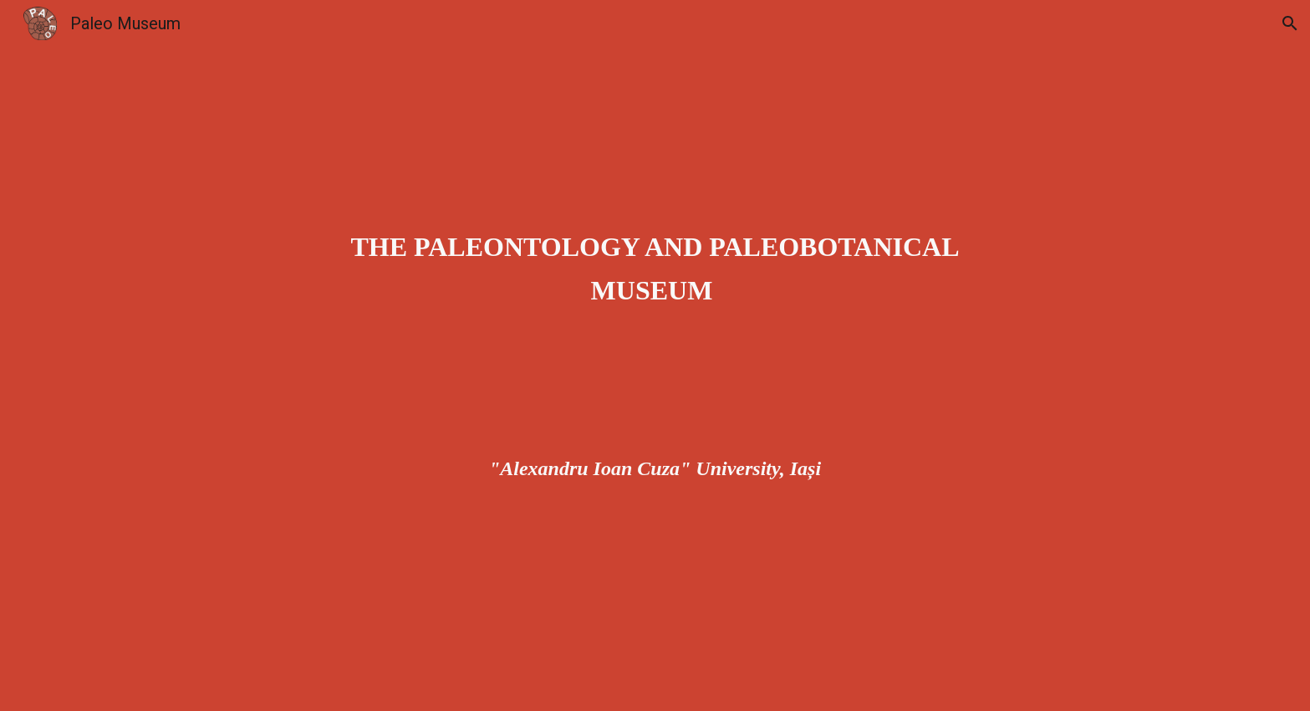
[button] (1290, 23)
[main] (655, 355)
